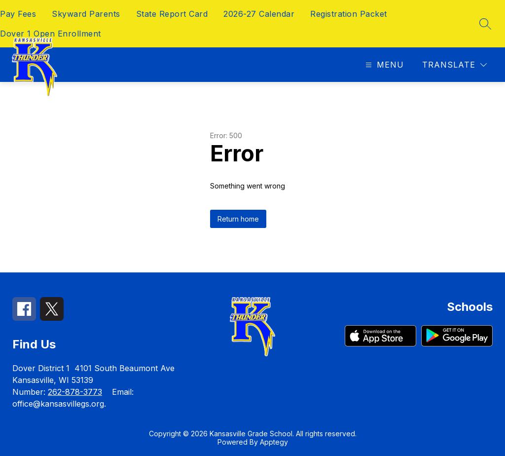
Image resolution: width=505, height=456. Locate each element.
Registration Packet (348, 14)
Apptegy (274, 442)
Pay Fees (18, 14)
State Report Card (172, 14)
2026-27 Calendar (258, 14)
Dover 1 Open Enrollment (50, 33)
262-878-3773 (75, 392)
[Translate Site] (454, 65)
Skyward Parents (86, 14)
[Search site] (485, 24)
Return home (238, 219)
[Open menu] (383, 65)
